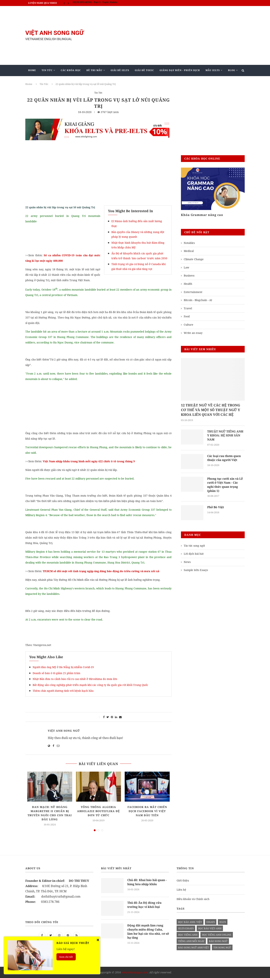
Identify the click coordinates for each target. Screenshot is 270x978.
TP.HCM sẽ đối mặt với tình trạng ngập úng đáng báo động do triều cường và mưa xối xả (101, 571)
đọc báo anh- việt (190, 922)
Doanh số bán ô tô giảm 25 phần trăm (56, 673)
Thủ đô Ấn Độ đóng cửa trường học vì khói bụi (144, 905)
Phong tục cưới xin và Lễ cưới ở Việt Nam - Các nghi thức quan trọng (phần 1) (225, 485)
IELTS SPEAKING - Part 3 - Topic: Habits (95, 2)
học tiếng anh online (216, 934)
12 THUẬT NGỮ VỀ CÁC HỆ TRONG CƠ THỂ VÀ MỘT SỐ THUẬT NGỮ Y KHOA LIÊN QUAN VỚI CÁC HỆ (210, 410)
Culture (188, 324)
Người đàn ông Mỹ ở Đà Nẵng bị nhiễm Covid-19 (63, 667)
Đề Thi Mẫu (94, 70)
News (187, 563)
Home (32, 70)
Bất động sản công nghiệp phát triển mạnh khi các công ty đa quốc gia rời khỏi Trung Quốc (90, 685)
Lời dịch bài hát (194, 554)
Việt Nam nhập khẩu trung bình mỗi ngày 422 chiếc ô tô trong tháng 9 (89, 461)
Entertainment (193, 292)
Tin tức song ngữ (194, 546)
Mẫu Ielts (213, 70)
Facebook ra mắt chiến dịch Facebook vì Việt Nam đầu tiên (147, 811)
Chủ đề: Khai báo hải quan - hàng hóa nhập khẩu (147, 882)
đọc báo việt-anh (209, 928)
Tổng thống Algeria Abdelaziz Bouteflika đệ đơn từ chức (98, 811)
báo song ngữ (218, 941)
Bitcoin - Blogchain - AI (198, 300)
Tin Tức (47, 70)
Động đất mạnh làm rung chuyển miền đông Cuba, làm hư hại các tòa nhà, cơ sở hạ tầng (147, 931)
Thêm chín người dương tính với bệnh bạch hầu (63, 690)
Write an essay (193, 333)
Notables (189, 243)
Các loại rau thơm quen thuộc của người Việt (225, 458)
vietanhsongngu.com (135, 972)
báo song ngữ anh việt (193, 947)
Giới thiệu (183, 880)
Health (188, 284)
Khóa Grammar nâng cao (202, 215)
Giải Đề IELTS (120, 70)
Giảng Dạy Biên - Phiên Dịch (180, 70)
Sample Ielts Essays (196, 571)
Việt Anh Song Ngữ (64, 730)
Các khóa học (71, 70)
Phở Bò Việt (216, 508)
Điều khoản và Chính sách (193, 899)
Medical (189, 251)
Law (186, 267)
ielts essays (186, 928)
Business (189, 275)
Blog (231, 70)
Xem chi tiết (66, 957)
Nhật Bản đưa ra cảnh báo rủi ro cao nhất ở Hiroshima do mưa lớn (75, 679)
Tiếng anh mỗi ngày (191, 941)
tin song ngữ (222, 947)
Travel (188, 308)
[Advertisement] (172, 35)
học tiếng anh (187, 934)
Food (187, 316)
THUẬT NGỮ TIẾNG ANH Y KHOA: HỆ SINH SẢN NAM (225, 435)
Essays (210, 922)
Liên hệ (181, 889)
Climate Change (194, 259)
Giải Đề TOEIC (144, 70)
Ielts (222, 922)
